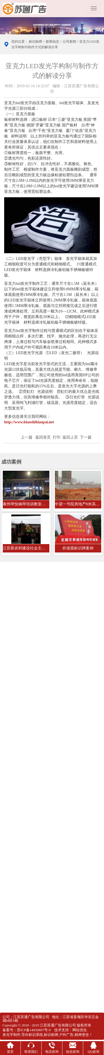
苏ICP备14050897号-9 (34, 1030)
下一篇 (86, 437)
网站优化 (79, 1030)
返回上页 (70, 437)
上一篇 (26, 437)
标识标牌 (35, 42)
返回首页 (43, 437)
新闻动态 (52, 42)
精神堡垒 (82, 1035)
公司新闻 (69, 42)
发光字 (7, 1035)
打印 (56, 437)
